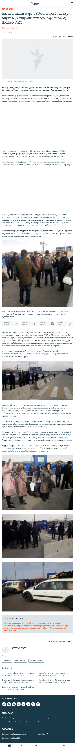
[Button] (57, 37)
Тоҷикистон (8, 9)
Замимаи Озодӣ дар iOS (11, 738)
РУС (50, 745)
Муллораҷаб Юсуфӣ (9, 28)
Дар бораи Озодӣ (8, 718)
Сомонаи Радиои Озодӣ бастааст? (14, 722)
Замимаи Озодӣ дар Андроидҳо (14, 734)
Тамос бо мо (42, 722)
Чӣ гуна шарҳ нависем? (47, 718)
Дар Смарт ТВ (43, 734)
